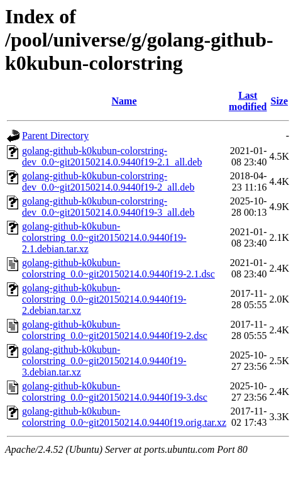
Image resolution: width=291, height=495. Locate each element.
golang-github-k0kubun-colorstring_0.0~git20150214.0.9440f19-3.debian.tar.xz (104, 360)
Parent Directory (55, 135)
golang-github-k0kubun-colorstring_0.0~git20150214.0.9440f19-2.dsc (114, 330)
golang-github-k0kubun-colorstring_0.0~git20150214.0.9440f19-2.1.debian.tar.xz (104, 237)
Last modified (247, 101)
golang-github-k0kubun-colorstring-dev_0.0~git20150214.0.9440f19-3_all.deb (108, 207)
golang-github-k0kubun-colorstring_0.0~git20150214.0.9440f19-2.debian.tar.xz (104, 299)
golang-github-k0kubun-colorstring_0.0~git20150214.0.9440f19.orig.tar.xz (124, 417)
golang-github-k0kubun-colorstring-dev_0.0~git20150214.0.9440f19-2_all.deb (108, 181)
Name (124, 101)
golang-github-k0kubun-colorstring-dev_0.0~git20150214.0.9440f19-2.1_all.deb (112, 156)
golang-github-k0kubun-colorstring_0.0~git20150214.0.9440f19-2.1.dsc (118, 268)
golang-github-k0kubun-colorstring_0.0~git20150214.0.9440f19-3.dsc (114, 392)
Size (279, 101)
